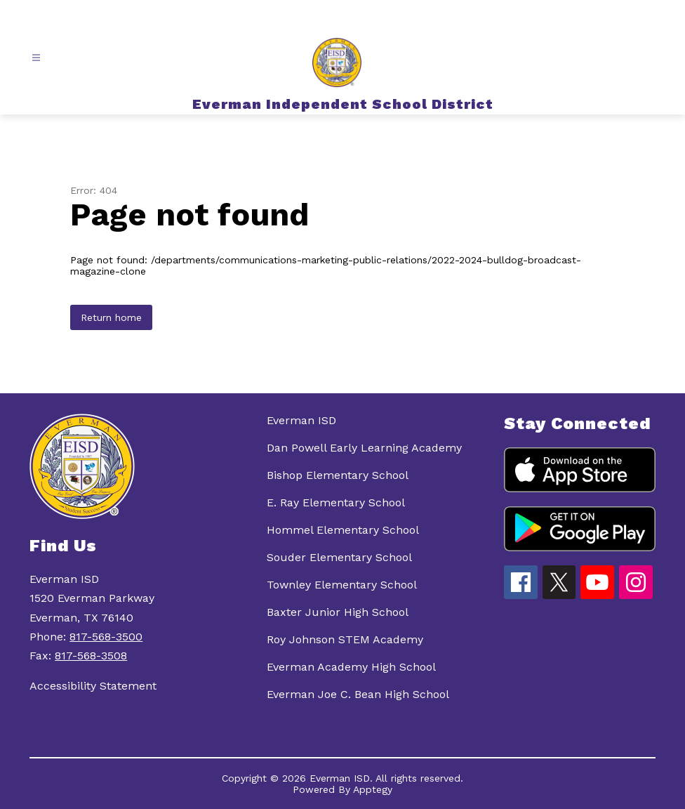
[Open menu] (36, 58)
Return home (111, 317)
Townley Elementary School (342, 584)
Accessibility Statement (93, 685)
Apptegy (372, 789)
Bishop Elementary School (337, 475)
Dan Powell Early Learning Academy (364, 447)
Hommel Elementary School (343, 530)
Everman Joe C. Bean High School (358, 694)
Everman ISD (301, 420)
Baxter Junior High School (337, 612)
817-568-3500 (105, 636)
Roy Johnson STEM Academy (345, 639)
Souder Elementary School (339, 557)
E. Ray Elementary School (336, 502)
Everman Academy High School (351, 666)
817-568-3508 (91, 655)
